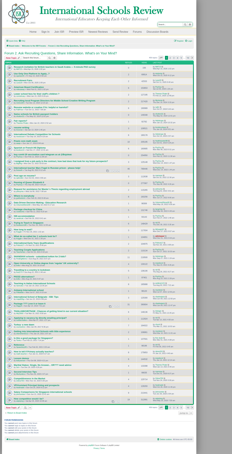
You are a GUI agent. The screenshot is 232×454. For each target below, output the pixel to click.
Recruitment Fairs (23, 80)
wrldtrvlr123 (160, 283)
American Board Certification (29, 87)
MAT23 (19, 69)
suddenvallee (21, 320)
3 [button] (173, 57)
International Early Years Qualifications (34, 243)
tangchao (159, 209)
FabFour (19, 110)
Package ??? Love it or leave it (30, 303)
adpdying (20, 401)
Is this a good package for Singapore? (33, 338)
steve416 (159, 351)
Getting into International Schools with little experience (42, 331)
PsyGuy (158, 87)
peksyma (20, 191)
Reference (19, 345)
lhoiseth (19, 170)
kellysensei (20, 361)
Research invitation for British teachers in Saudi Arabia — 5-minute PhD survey (55, 67)
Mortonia (158, 100)
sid (156, 223)
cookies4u (20, 212)
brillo (18, 265)
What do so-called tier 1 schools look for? (35, 236)
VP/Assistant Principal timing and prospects (36, 385)
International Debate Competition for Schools (37, 134)
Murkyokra (20, 374)
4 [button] (177, 57)
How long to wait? (23, 229)
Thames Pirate (161, 94)
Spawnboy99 (21, 347)
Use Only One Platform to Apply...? (32, 73)
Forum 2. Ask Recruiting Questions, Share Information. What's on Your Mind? (60, 53)
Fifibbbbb (20, 292)
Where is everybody (24, 196)
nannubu (19, 286)
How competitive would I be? (29, 398)
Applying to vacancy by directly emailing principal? (40, 318)
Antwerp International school (29, 290)
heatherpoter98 (161, 141)
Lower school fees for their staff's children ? (36, 94)
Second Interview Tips (25, 372)
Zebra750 (20, 381)
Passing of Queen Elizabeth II (29, 182)
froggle (19, 232)
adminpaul (159, 236)
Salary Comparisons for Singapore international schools (43, 392)
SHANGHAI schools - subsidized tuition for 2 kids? (40, 256)
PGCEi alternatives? (24, 276)
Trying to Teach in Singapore (28, 223)
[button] (161, 58)
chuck (157, 324)
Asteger (158, 311)
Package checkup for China (28, 209)
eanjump (158, 73)
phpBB (90, 445)
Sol (17, 367)
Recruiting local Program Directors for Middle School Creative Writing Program (54, 100)
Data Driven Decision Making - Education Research (40, 202)
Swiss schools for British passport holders (36, 114)
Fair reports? (20, 121)
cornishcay (20, 96)
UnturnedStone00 (23, 205)
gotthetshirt (20, 198)
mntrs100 (20, 103)
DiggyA (19, 306)
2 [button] (170, 57)
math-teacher (21, 354)
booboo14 (20, 150)
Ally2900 (19, 313)
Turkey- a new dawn (24, 324)
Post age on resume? (25, 175)
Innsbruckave (160, 127)
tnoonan (19, 130)
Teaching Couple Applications (29, 250)
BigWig (19, 163)
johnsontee (20, 394)
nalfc (157, 107)
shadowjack (160, 297)
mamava (158, 175)
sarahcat (19, 218)
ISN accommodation (24, 216)
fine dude (159, 338)
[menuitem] (22, 41)
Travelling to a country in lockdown (32, 270)
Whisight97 (159, 229)
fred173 (19, 272)
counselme (20, 327)
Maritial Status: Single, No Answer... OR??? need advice (43, 365)
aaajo (18, 143)
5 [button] (181, 57)
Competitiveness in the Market (29, 378)
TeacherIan (20, 252)
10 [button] (188, 57)
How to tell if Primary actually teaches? (34, 351)
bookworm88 (21, 225)
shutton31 (20, 116)
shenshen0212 (22, 334)
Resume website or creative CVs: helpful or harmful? (41, 107)
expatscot (159, 263)
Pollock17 (20, 245)
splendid (19, 178)
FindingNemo (21, 259)
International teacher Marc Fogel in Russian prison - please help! (47, 168)
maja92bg (20, 299)
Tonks (18, 340)
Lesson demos (21, 358)
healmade (20, 387)
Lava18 (19, 83)
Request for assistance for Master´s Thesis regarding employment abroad (52, 189)
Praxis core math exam (25, 141)
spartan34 (20, 76)
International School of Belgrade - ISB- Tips (36, 297)
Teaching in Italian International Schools (34, 283)
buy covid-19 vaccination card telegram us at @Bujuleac (43, 154)
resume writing (21, 127)
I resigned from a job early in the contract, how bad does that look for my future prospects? (61, 161)
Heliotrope (159, 121)
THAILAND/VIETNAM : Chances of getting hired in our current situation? (51, 311)
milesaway (20, 89)
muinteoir (159, 290)
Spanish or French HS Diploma (30, 148)
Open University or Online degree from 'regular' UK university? (46, 263)
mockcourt (20, 136)
